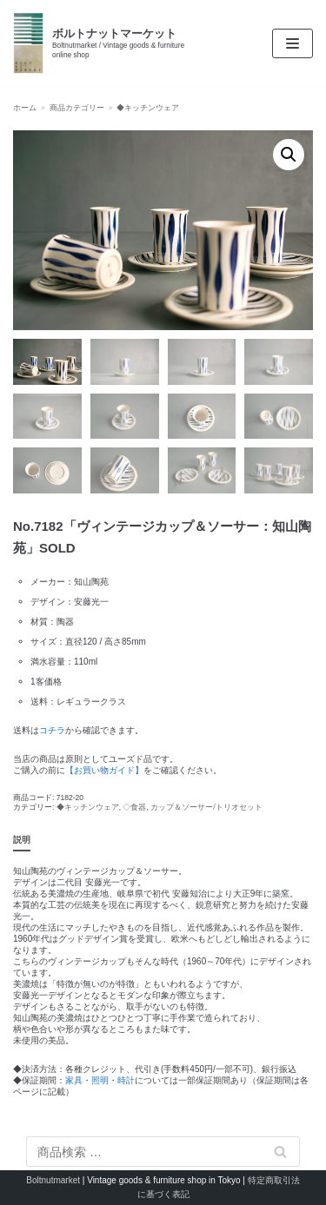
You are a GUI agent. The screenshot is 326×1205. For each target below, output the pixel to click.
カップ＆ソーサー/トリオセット (206, 807)
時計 (126, 1080)
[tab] (21, 840)
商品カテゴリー (77, 107)
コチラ (52, 730)
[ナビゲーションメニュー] (292, 43)
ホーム (25, 107)
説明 (21, 839)
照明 (100, 1080)
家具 (74, 1080)
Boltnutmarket (53, 1180)
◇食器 (134, 807)
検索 (281, 1151)
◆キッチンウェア (147, 107)
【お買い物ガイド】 (104, 770)
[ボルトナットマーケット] (108, 43)
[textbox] (163, 641)
